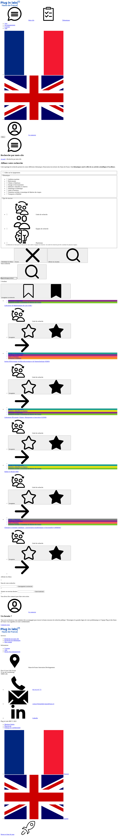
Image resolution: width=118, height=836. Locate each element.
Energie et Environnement (16, 185)
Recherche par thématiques (12, 640)
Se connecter (18, 135)
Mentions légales (9, 724)
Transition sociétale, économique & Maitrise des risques (24, 192)
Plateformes (25, 243)
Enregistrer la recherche (35, 291)
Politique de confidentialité (12, 727)
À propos (7, 27)
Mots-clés (17, 20)
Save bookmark (39, 591)
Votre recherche (5, 263)
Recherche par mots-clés (11, 639)
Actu (5, 23)
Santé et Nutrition (13, 190)
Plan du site (7, 726)
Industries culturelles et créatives (17, 186)
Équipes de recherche (28, 229)
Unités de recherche (27, 214)
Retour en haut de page (21, 834)
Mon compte (8, 642)
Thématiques (52, 20)
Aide (5, 28)
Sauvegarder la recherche (25, 586)
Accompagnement (9, 25)
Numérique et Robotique (15, 188)
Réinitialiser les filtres (7, 262)
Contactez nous (5, 625)
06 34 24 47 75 (36, 689)
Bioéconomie (12, 181)
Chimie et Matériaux (14, 183)
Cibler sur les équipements (12, 172)
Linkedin (35, 718)
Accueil (3, 159)
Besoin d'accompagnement (12, 652)
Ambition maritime (13, 179)
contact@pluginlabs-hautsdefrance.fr (43, 704)
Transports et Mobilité (14, 194)
